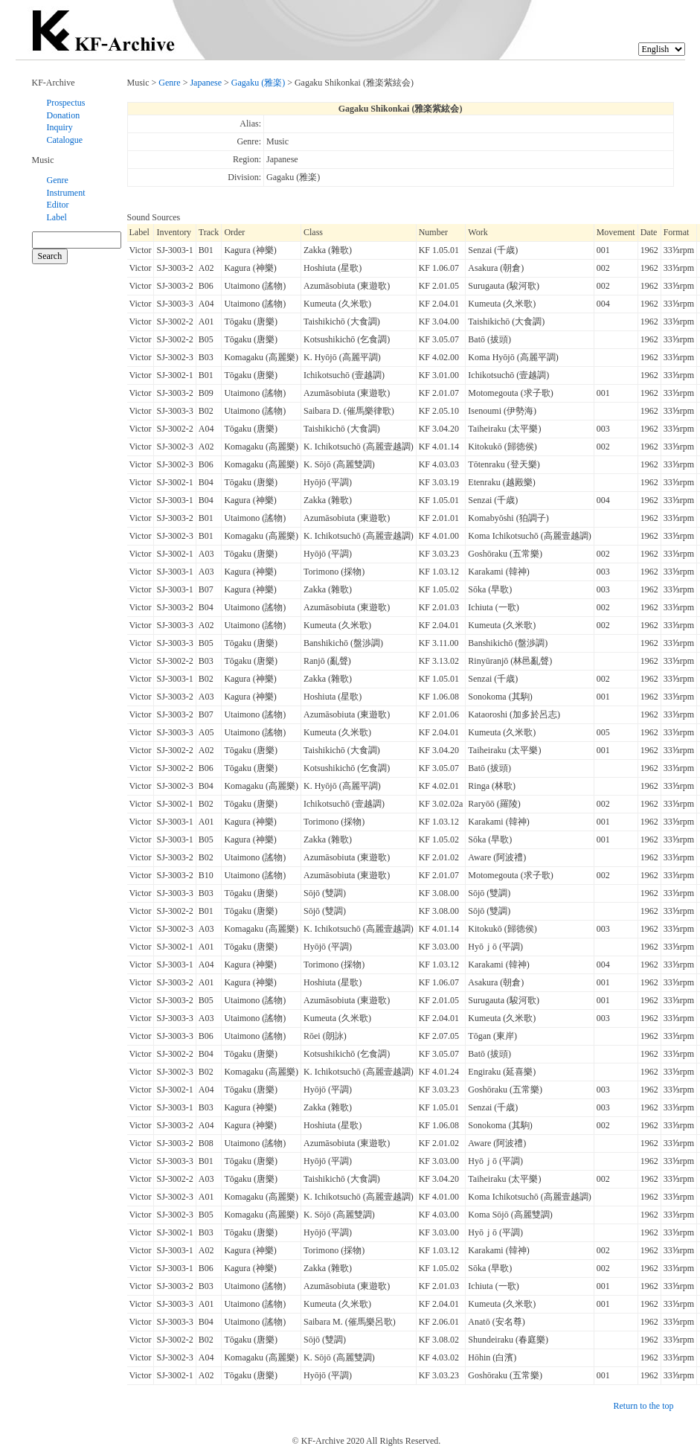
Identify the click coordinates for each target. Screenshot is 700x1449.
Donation (63, 115)
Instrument (66, 193)
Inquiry (60, 127)
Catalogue (65, 140)
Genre (57, 180)
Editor (58, 204)
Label (57, 217)
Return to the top (644, 1406)
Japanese (206, 82)
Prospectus (66, 102)
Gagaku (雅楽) (258, 82)
